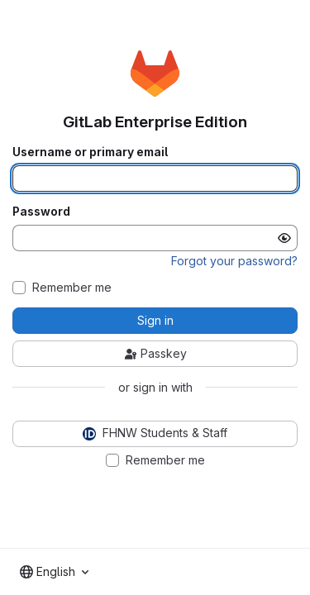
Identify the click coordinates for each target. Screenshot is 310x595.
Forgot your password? (234, 261)
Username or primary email (90, 152)
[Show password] (284, 238)
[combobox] (54, 572)
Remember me (72, 287)
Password (41, 211)
